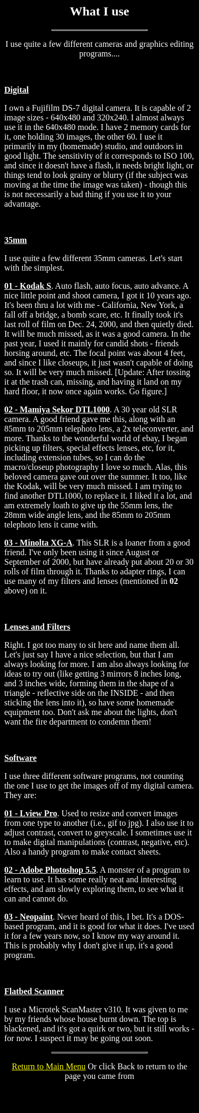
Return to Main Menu (48, 1066)
